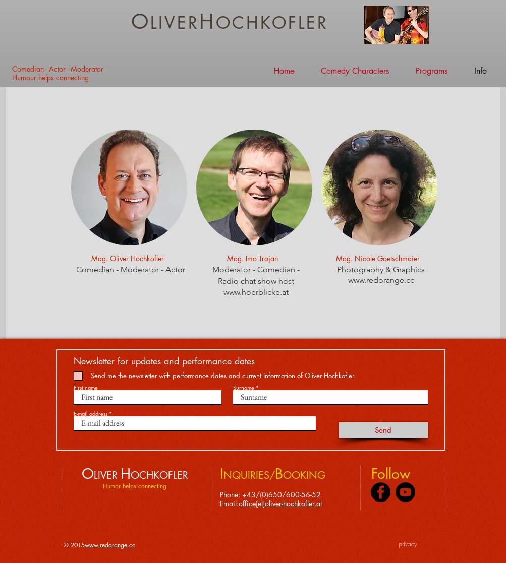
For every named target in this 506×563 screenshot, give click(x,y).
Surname (243, 387)
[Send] (383, 430)
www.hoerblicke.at (255, 292)
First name (86, 387)
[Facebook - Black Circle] (380, 492)
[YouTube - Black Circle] (405, 492)
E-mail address (90, 413)
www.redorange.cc (381, 280)
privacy (408, 544)
